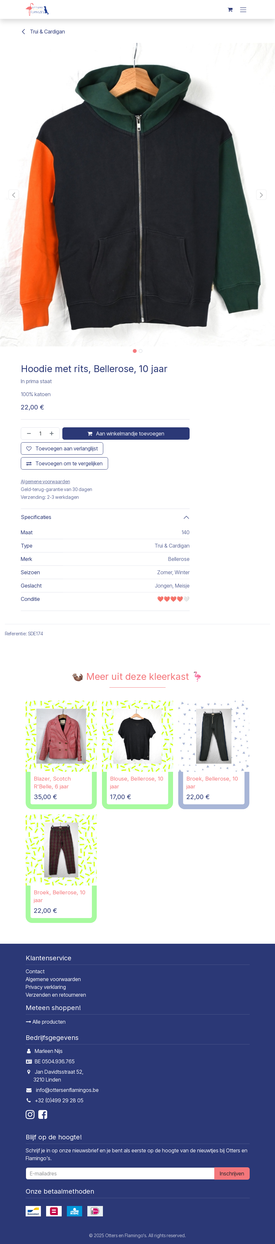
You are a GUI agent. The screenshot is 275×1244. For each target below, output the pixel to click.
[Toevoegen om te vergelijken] (64, 463)
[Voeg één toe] (52, 433)
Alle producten (46, 1021)
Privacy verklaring (46, 987)
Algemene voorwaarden (53, 979)
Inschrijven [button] (232, 1173)
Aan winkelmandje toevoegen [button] (125, 433)
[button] (14, 194)
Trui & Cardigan (43, 31)
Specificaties (36, 517)
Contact (35, 971)
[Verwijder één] (27, 433)
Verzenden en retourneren (56, 994)
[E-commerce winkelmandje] (230, 9)
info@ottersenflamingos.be (67, 1090)
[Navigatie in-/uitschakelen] (243, 9)
